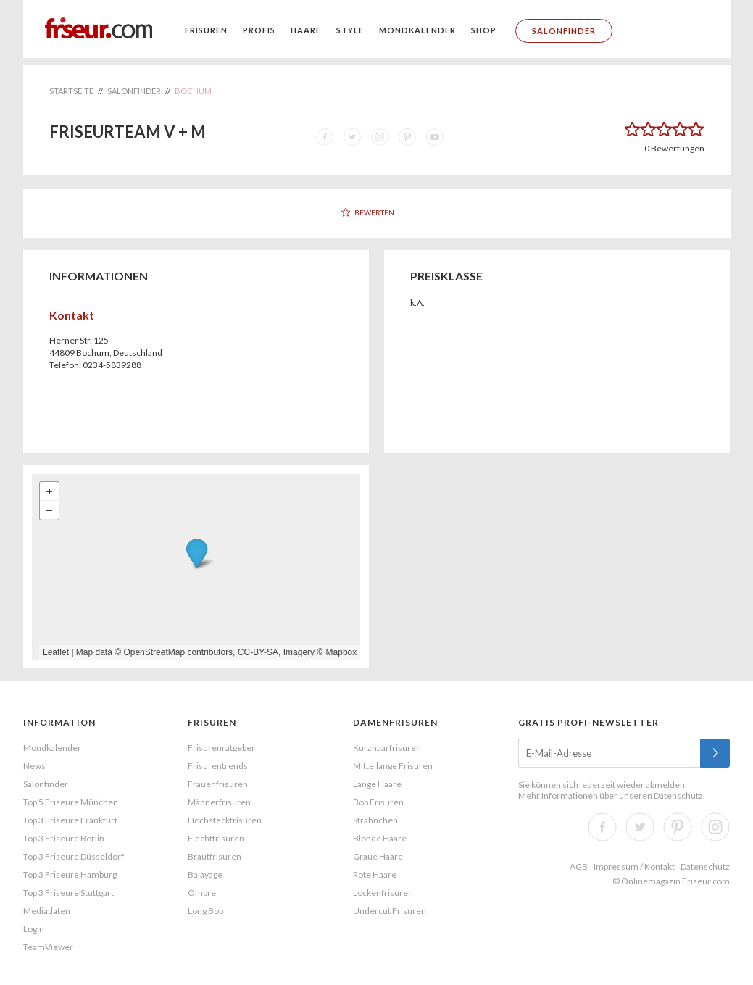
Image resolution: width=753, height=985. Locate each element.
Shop (483, 30)
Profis (259, 30)
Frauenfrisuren (218, 783)
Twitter (639, 826)
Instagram (715, 826)
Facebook (602, 826)
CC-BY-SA (258, 652)
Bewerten (374, 212)
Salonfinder (564, 31)
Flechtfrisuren (216, 838)
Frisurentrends (218, 765)
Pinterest (677, 826)
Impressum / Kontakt (634, 866)
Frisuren (206, 30)
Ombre (202, 892)
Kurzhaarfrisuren (387, 747)
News (34, 765)
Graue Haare (378, 856)
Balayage (205, 874)
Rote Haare (374, 874)
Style (350, 30)
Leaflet (56, 652)
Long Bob (205, 910)
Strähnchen (375, 820)
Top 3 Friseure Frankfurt (70, 820)
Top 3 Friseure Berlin (63, 838)
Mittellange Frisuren (393, 765)
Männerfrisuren (219, 802)
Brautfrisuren (214, 856)
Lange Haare (377, 783)
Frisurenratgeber (221, 747)
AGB (579, 866)
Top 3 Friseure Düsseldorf (73, 856)
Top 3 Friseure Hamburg (70, 874)
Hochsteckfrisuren (225, 820)
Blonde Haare (380, 838)
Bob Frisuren (378, 802)
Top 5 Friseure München (70, 802)
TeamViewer (48, 947)
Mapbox (341, 652)
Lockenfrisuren (383, 892)
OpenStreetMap (154, 652)
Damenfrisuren (395, 722)
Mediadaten (46, 910)
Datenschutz (678, 795)
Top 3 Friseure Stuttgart (68, 892)
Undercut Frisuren (389, 910)
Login (33, 928)
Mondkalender (417, 30)
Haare (306, 30)
